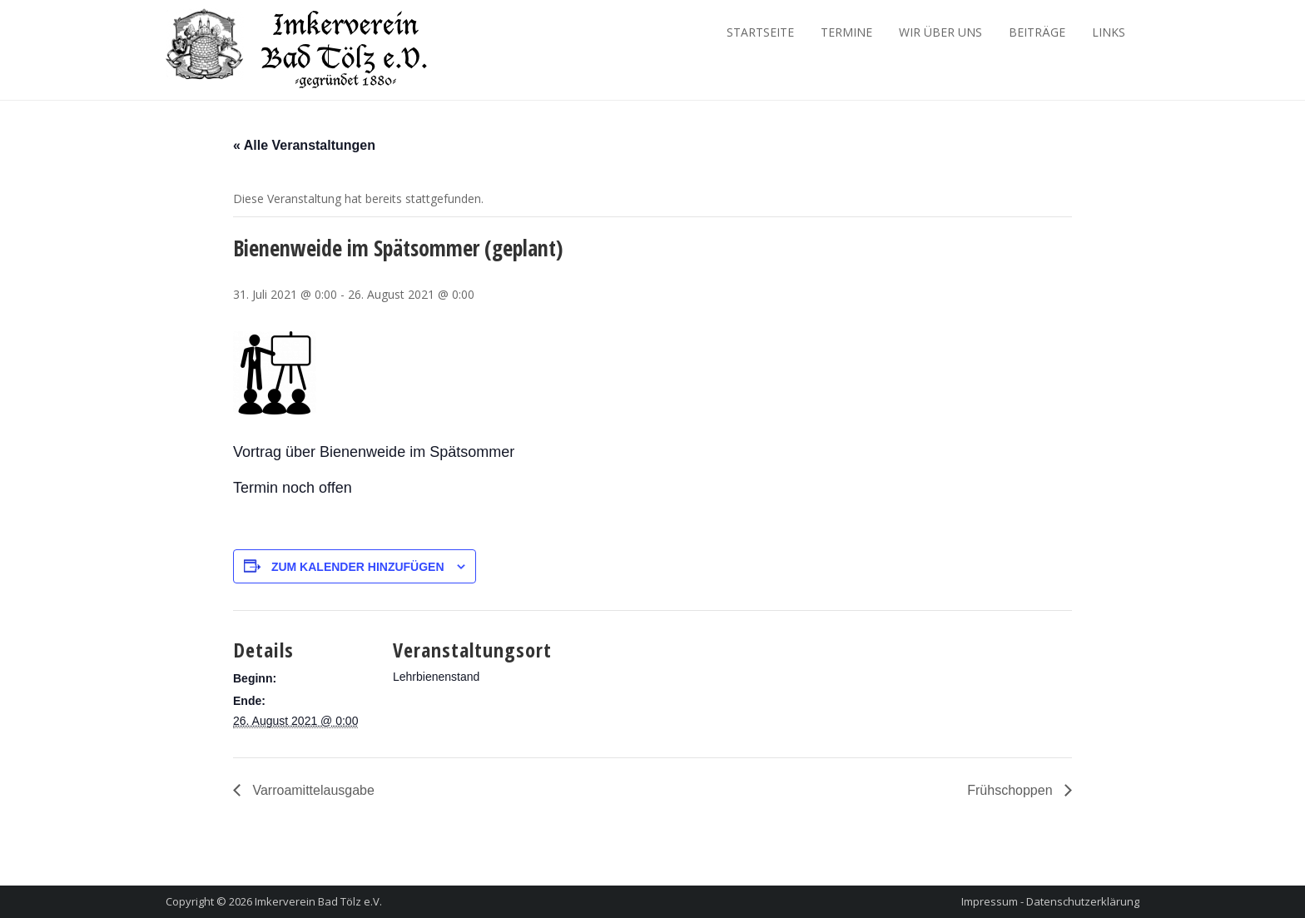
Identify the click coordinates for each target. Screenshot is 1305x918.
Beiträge (1037, 32)
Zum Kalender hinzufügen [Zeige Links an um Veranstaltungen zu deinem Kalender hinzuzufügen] (357, 566)
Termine (846, 32)
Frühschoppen (1011, 790)
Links (1108, 32)
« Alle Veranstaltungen (304, 145)
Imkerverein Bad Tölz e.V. (318, 901)
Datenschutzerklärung (1082, 901)
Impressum (989, 901)
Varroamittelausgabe (312, 790)
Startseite (760, 32)
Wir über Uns (940, 32)
